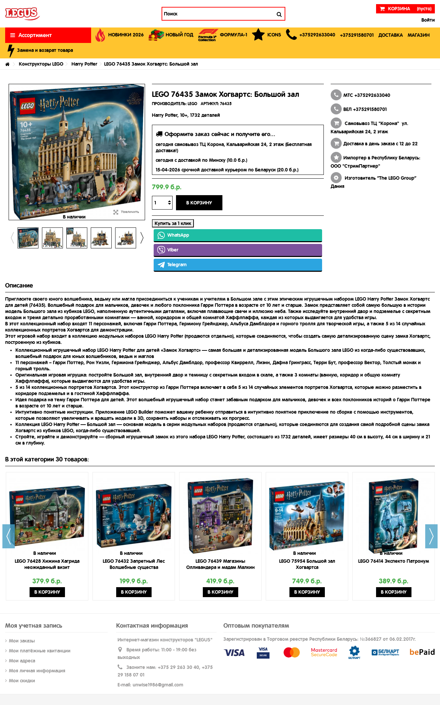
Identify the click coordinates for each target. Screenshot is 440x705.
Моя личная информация (37, 670)
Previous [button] (12, 237)
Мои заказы (22, 641)
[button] (311, 35)
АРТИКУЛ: (210, 103)
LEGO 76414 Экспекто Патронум (393, 561)
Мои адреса (22, 660)
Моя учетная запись (33, 625)
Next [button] (141, 237)
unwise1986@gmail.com (158, 684)
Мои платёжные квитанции (39, 650)
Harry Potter (84, 64)
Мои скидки (22, 680)
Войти (427, 20)
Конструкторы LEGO (41, 64)
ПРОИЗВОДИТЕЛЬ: (169, 103)
